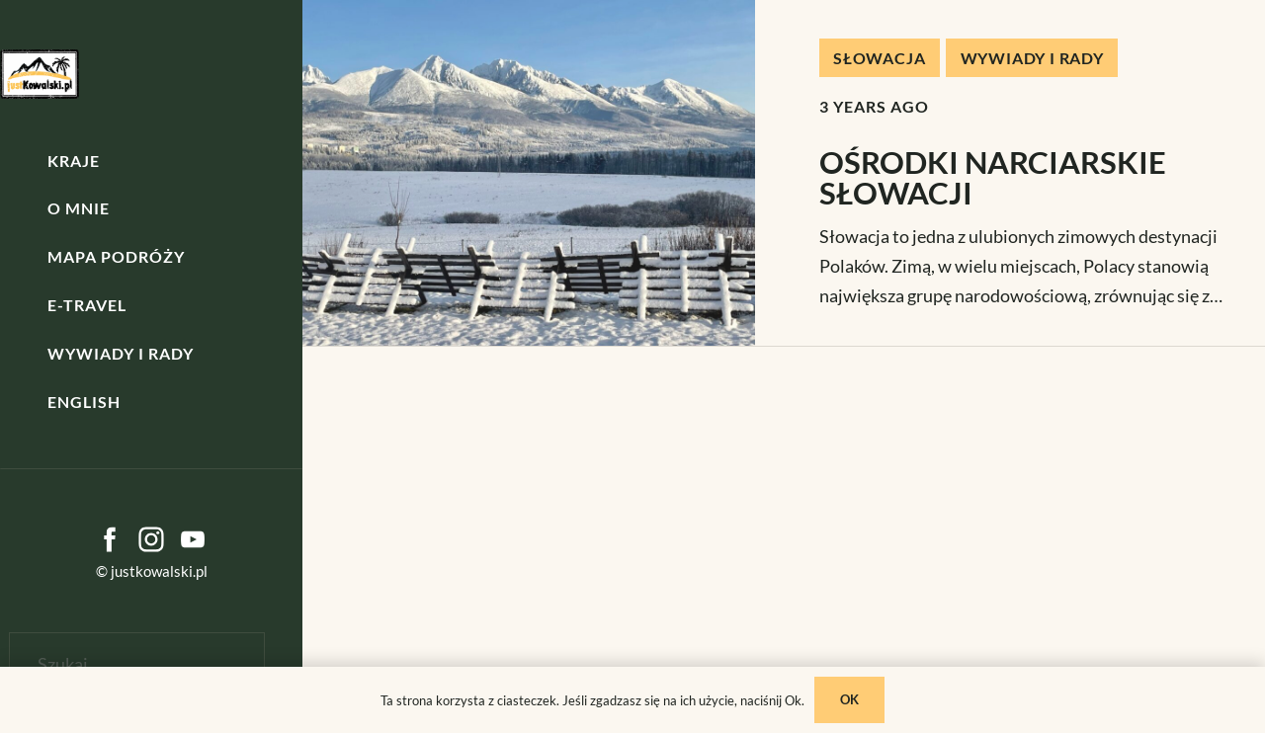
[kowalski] (39, 74)
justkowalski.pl (159, 571)
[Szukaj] (137, 664)
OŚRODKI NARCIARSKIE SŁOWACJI (992, 177)
